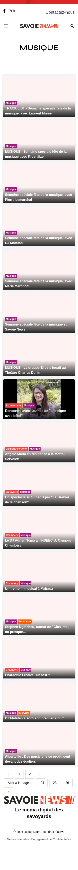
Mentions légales (18, 839)
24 (42, 783)
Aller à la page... (20, 783)
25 (55, 783)
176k (11, 11)
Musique (39, 47)
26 (67, 783)
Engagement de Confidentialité (51, 839)
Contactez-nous (60, 12)
